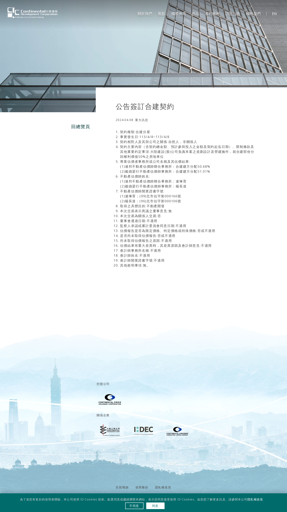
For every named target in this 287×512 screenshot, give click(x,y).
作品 (195, 13)
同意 (155, 506)
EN (274, 13)
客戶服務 (212, 13)
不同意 (134, 506)
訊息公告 (232, 13)
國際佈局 (178, 13)
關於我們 (145, 13)
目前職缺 (122, 487)
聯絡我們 (253, 13)
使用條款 (141, 487)
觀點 (161, 13)
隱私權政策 (163, 487)
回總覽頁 (80, 126)
